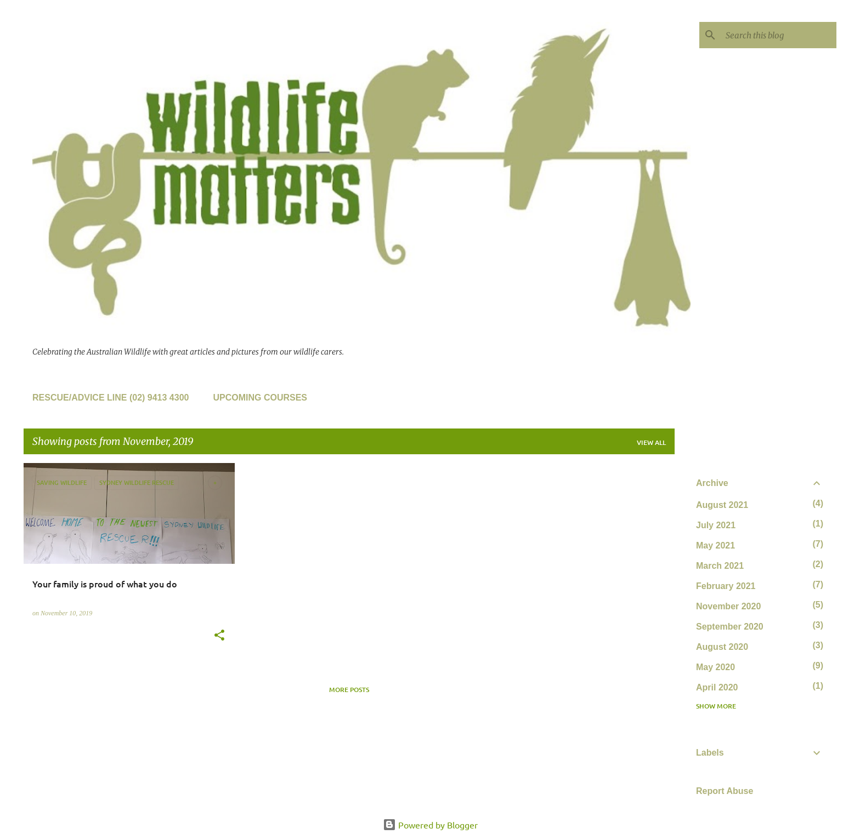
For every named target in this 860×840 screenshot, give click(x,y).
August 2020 (722, 647)
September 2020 (729, 626)
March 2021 (720, 565)
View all (651, 442)
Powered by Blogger (430, 824)
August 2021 (722, 505)
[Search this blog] (778, 35)
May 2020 (715, 667)
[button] (219, 636)
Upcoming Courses (260, 397)
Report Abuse (724, 791)
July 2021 (715, 525)
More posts (349, 689)
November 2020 (728, 606)
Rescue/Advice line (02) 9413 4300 (110, 397)
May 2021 (715, 545)
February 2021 (726, 586)
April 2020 (717, 687)
